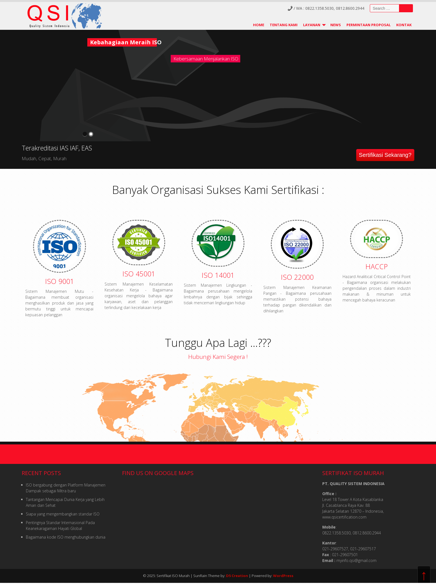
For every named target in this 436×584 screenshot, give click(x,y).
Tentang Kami (284, 24)
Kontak (404, 24)
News (335, 24)
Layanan (311, 24)
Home (258, 24)
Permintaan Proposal (368, 24)
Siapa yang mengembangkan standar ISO (63, 514)
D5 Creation (237, 575)
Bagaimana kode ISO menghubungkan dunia (65, 537)
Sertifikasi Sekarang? (385, 155)
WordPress (283, 575)
